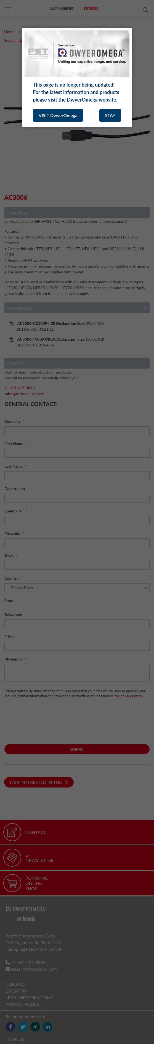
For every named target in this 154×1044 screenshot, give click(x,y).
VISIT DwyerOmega (58, 115)
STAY (110, 115)
